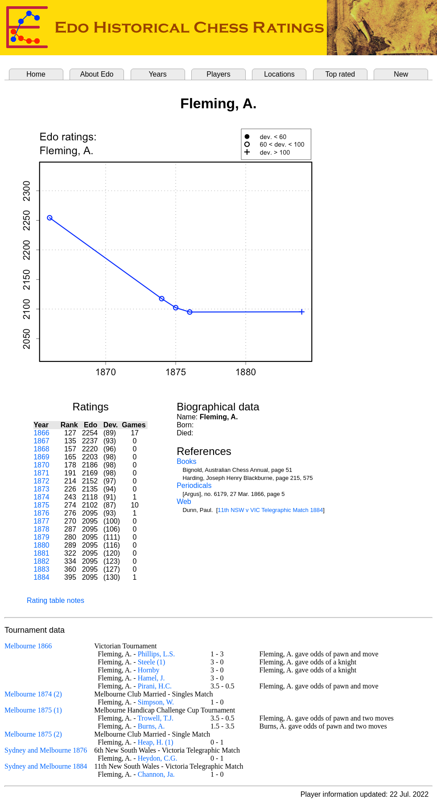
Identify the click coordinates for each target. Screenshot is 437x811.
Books (186, 461)
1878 (41, 529)
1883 (41, 569)
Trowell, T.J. (155, 718)
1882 (41, 561)
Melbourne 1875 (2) (33, 734)
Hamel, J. (151, 678)
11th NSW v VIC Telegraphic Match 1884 (270, 510)
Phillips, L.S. (156, 654)
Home (35, 74)
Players (218, 74)
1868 (41, 449)
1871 (41, 473)
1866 (41, 433)
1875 (41, 505)
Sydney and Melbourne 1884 (45, 766)
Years (157, 74)
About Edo (97, 74)
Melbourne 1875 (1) (33, 710)
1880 (41, 545)
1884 (41, 577)
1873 (41, 489)
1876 (41, 513)
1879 (41, 537)
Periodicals (194, 485)
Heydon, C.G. (157, 758)
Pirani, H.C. (155, 686)
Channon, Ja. (156, 774)
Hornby (149, 670)
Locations (279, 74)
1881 (41, 553)
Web (184, 501)
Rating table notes (55, 600)
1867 (41, 441)
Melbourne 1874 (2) (33, 694)
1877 (41, 521)
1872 (41, 481)
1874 (41, 497)
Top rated (340, 74)
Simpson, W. (156, 702)
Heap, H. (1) (155, 742)
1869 (41, 457)
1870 (41, 465)
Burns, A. (151, 726)
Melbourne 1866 (28, 646)
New (401, 74)
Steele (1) (151, 662)
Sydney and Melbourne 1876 (45, 750)
